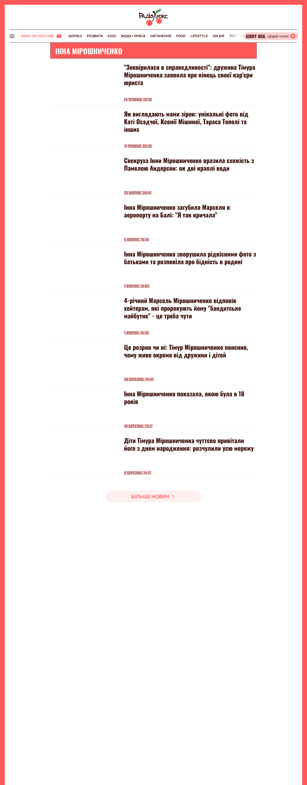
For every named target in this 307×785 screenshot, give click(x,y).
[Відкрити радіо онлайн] (271, 36)
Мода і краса (133, 36)
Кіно (112, 36)
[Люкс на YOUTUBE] (41, 36)
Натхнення (160, 36)
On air (218, 36)
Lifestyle (199, 36)
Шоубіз (75, 36)
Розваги (95, 36)
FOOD (181, 36)
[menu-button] (12, 36)
